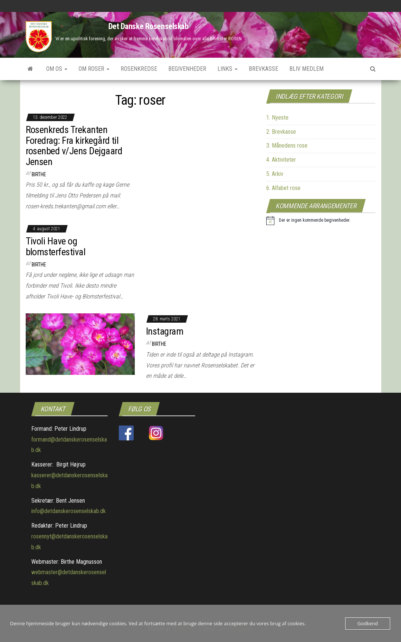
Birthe (39, 174)
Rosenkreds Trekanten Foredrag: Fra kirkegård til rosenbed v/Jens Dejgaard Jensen (74, 145)
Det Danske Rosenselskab (148, 26)
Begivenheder (187, 68)
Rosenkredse (139, 68)
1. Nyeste (277, 117)
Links (227, 68)
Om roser (94, 68)
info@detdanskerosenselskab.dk (68, 511)
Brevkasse (263, 68)
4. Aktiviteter (281, 159)
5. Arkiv (274, 173)
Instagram (164, 331)
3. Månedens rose (287, 145)
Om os (56, 68)
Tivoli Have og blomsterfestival (56, 246)
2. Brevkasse (281, 131)
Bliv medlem (306, 68)
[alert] (308, 220)
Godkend (367, 623)
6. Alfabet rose (283, 188)
